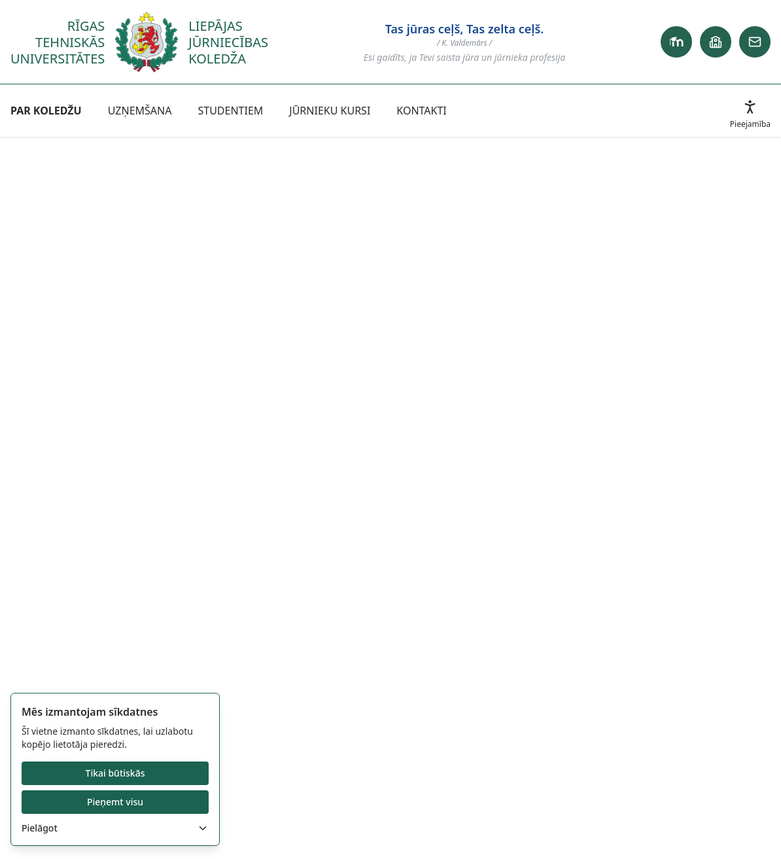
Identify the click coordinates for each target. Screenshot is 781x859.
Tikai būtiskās (115, 773)
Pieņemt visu (115, 802)
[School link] (715, 42)
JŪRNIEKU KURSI (329, 110)
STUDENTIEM (230, 110)
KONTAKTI (421, 110)
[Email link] (755, 42)
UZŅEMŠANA (140, 110)
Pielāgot (115, 828)
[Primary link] (676, 42)
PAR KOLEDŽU (46, 110)
